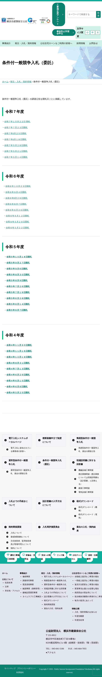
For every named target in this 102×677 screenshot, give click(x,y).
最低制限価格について (20, 537)
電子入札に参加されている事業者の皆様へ (21, 449)
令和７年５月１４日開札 (16, 157)
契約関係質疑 (15, 527)
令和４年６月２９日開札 (18, 375)
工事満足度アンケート (58, 14)
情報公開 (75, 609)
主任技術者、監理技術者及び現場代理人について (21, 542)
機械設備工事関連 (85, 470)
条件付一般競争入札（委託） (52, 462)
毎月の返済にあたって (84, 601)
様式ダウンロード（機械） (87, 508)
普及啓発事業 (28, 585)
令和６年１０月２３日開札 (18, 186)
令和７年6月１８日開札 (15, 139)
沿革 (7, 587)
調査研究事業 (28, 581)
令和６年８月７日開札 (16, 204)
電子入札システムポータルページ (18, 440)
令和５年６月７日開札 (17, 310)
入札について (16, 533)
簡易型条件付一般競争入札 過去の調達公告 (88, 449)
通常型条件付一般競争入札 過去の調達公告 (21, 471)
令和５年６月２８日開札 (18, 298)
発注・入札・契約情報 (20, 82)
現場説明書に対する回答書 (86, 462)
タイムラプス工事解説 (32, 597)
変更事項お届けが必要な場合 (87, 589)
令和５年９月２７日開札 (18, 263)
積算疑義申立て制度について (52, 440)
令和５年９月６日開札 (17, 269)
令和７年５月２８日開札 (16, 145)
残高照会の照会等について (86, 593)
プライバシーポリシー (26, 668)
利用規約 (20, 672)
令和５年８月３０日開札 (18, 275)
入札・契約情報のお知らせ (86, 612)
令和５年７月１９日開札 (18, 292)
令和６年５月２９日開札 (17, 222)
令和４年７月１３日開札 (18, 369)
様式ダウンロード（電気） (87, 516)
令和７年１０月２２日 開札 (17, 121)
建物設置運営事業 (30, 593)
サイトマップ (10, 668)
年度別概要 (79, 616)
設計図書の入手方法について (52, 503)
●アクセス (51, 652)
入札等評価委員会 (51, 527)
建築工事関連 (84, 488)
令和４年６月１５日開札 (18, 381)
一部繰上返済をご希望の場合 (87, 581)
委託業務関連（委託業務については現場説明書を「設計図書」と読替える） (88, 479)
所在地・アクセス (12, 591)
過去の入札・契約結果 (86, 529)
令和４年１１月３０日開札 (19, 345)
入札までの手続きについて (18, 503)
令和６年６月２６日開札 (17, 210)
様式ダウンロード (85, 501)
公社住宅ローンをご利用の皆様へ (86, 573)
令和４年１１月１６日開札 (19, 351)
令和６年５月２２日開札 (17, 228)
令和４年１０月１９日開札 (19, 357)
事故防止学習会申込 (63, 32)
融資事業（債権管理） (32, 589)
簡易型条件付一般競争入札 (86, 440)
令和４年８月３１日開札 (18, 363)
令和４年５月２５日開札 (18, 392)
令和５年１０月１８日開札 (19, 257)
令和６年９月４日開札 (16, 192)
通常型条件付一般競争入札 (18, 462)
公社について (7, 579)
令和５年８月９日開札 (17, 280)
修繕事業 (26, 577)
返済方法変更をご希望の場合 (87, 585)
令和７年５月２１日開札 (16, 151)
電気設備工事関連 (85, 492)
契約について (16, 548)
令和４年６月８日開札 (17, 386)
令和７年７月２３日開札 (16, 127)
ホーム (5, 82)
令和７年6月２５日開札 (15, 133)
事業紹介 (23, 573)
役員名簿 (8, 583)
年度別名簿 (79, 620)
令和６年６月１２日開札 (17, 216)
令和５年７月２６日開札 (18, 286)
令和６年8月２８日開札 (16, 198)
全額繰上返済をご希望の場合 (87, 577)
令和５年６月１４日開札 (18, 304)
